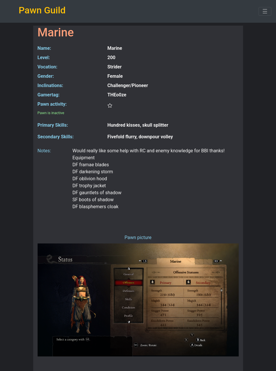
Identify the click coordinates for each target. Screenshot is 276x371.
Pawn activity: (52, 104)
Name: (44, 48)
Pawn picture (138, 237)
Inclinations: (50, 85)
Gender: (46, 76)
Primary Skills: (53, 125)
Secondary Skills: (56, 136)
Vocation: (47, 67)
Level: (44, 57)
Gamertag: (49, 95)
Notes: (44, 150)
